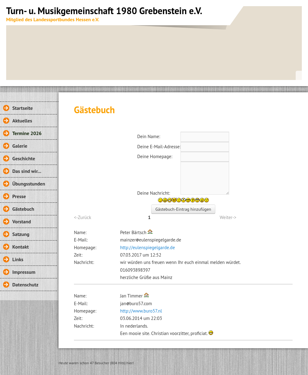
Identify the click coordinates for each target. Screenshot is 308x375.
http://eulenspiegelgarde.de (147, 247)
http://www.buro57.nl (141, 311)
